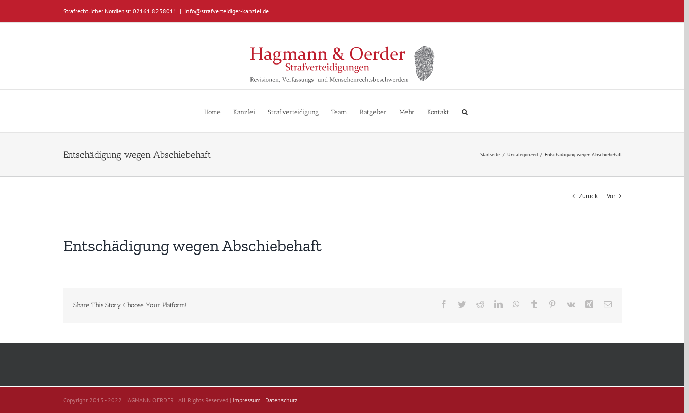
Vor (611, 196)
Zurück (588, 196)
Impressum (247, 400)
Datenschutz (281, 400)
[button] (465, 111)
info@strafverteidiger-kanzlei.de (226, 11)
